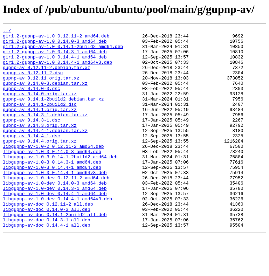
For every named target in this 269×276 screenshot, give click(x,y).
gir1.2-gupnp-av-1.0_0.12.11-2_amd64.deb (56, 38)
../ (7, 31)
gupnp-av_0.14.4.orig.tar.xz (40, 164)
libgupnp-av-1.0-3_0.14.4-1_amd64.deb (52, 195)
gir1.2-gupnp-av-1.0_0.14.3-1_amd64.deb (54, 57)
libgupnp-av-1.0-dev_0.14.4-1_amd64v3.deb (57, 233)
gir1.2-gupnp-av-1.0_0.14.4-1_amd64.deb (54, 63)
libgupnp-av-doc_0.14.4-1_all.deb (46, 265)
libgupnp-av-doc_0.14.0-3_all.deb (46, 246)
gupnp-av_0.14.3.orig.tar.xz (40, 145)
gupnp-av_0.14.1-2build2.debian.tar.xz (53, 113)
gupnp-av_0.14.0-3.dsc (31, 101)
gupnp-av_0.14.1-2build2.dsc (40, 120)
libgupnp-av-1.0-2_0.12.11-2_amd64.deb (53, 170)
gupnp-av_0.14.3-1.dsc (31, 139)
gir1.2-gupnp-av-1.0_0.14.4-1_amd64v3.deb (57, 69)
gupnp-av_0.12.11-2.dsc (33, 82)
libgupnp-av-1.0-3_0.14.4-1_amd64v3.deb (54, 202)
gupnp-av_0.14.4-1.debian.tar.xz (45, 151)
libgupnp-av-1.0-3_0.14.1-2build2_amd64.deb (60, 183)
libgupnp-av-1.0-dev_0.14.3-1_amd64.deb (54, 221)
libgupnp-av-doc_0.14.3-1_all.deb (46, 258)
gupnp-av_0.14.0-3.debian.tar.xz (45, 94)
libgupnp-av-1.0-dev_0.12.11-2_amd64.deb (56, 208)
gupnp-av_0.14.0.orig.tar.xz (40, 107)
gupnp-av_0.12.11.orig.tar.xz (41, 88)
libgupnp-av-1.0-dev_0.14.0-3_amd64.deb (54, 214)
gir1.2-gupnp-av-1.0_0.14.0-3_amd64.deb (54, 44)
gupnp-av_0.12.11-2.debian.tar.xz (46, 76)
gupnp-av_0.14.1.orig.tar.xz (40, 126)
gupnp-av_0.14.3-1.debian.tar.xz (45, 132)
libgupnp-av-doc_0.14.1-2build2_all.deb (54, 252)
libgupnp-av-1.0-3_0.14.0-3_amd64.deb (52, 176)
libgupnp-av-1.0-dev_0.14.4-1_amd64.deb (54, 227)
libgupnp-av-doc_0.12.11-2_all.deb (48, 239)
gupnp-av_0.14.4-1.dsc (31, 157)
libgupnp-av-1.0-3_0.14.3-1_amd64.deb (52, 189)
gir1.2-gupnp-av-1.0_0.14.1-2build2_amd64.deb (63, 50)
